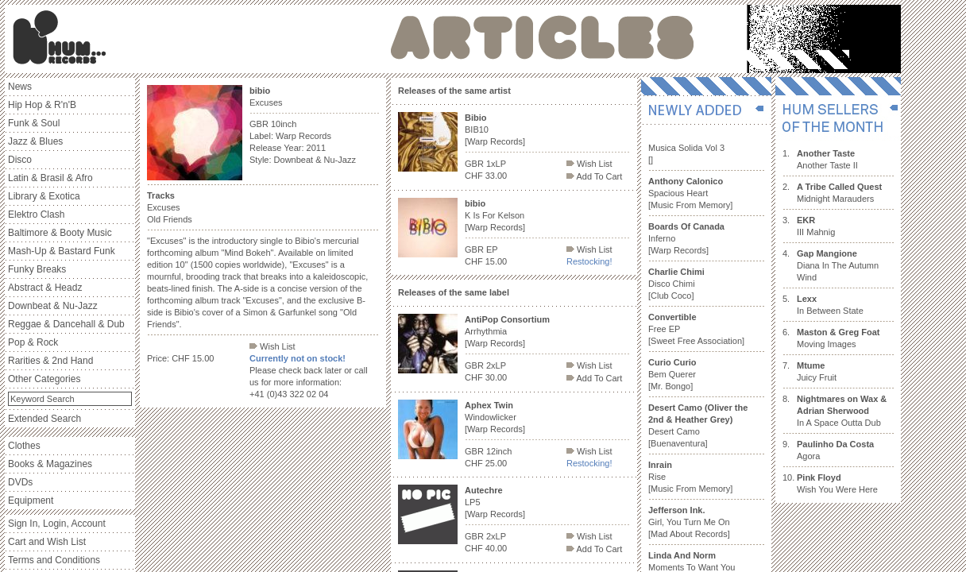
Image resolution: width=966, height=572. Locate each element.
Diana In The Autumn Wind (838, 265)
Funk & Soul (34, 123)
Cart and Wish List (47, 541)
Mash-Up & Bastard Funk (61, 251)
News (20, 86)
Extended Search (44, 418)
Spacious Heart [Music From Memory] (690, 193)
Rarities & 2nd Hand (50, 360)
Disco (20, 159)
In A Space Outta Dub (842, 410)
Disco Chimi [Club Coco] (676, 283)
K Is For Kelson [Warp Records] (495, 215)
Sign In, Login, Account (57, 523)
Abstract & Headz (45, 287)
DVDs (20, 482)
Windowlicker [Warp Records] (495, 417)
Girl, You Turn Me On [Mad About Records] (689, 522)
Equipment (30, 500)
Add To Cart (594, 176)
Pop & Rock (33, 342)
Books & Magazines (50, 464)
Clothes (24, 445)
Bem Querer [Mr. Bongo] (672, 374)
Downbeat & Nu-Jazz (53, 305)
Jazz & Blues (35, 141)
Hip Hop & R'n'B (42, 104)
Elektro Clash (36, 214)
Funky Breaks (37, 269)
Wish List (272, 346)
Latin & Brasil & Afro (50, 178)
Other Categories (44, 379)
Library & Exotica (44, 196)
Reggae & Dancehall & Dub (66, 324)
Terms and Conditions (54, 560)
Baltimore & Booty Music (60, 232)
